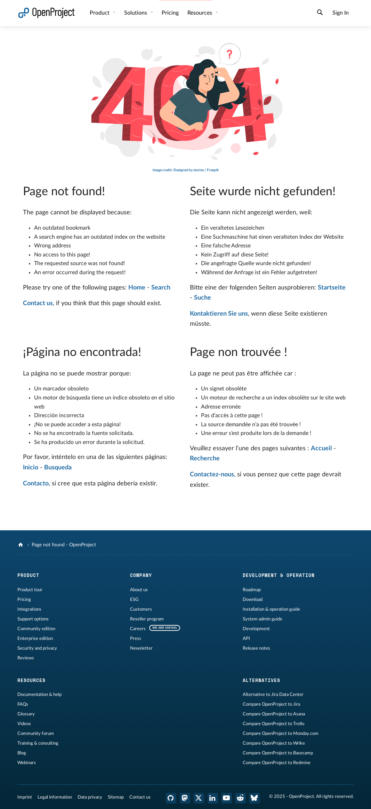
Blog (21, 753)
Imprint (24, 797)
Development (256, 629)
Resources (200, 13)
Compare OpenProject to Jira (271, 704)
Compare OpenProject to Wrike (274, 743)
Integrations (29, 609)
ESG (134, 599)
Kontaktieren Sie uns (219, 314)
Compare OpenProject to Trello (273, 724)
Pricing (170, 13)
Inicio (30, 468)
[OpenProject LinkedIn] (213, 798)
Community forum (35, 733)
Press (135, 638)
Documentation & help (39, 694)
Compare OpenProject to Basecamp (278, 753)
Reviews (25, 658)
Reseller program (147, 619)
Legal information (55, 797)
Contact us (38, 303)
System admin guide (262, 619)
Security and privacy (37, 648)
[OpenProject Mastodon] (185, 798)
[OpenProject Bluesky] (254, 798)
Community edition (36, 629)
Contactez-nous (212, 474)
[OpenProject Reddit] (240, 798)
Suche (202, 298)
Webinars (26, 763)
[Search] (319, 13)
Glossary (26, 714)
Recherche (205, 458)
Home (136, 288)
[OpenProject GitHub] (171, 798)
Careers (138, 629)
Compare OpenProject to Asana (274, 714)
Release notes (256, 648)
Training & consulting (37, 743)
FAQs (22, 704)
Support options (33, 619)
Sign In (340, 13)
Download (253, 599)
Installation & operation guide (271, 609)
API (246, 638)
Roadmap (252, 590)
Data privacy (90, 797)
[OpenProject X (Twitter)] (199, 798)
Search (160, 288)
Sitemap (116, 797)
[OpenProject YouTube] (226, 798)
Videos (24, 724)
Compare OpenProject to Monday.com (280, 733)
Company (141, 575)
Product (100, 13)
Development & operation (279, 575)
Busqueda (58, 468)
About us (139, 590)
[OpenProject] (21, 544)
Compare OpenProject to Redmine (276, 763)
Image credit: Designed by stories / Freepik (186, 170)
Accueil (321, 448)
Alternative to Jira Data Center (273, 694)
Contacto (36, 484)
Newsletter (141, 648)
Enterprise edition (35, 638)
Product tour (29, 590)
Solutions (136, 13)
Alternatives (261, 680)
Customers (141, 609)
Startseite (332, 288)
